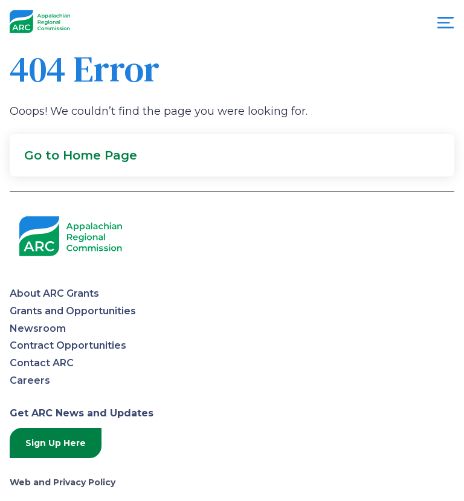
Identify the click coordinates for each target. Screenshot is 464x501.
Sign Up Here (55, 443)
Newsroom (38, 328)
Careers (30, 380)
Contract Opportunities (68, 345)
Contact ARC (42, 363)
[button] (232, 155)
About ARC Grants (54, 293)
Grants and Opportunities (73, 311)
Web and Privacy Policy (62, 482)
